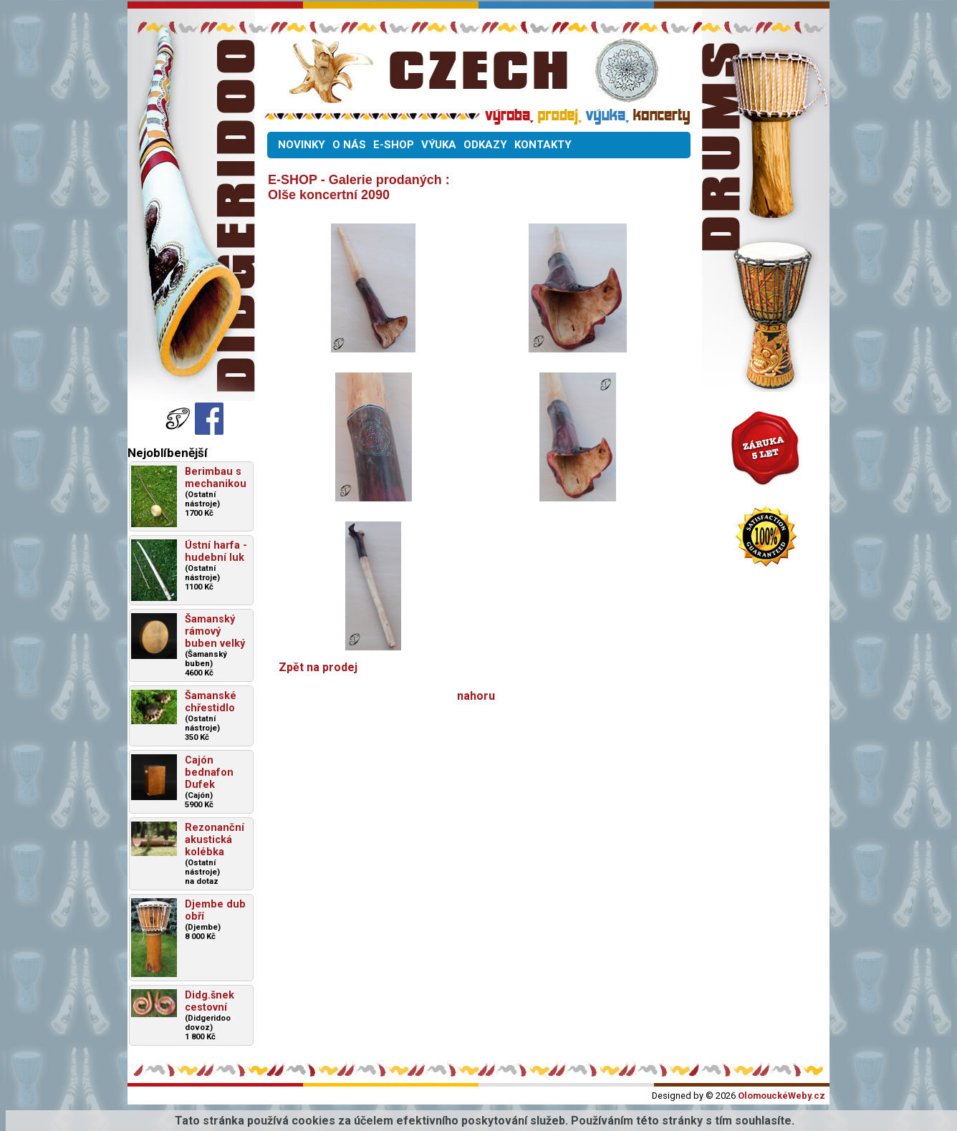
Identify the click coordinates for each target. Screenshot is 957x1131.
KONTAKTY (543, 144)
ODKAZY (485, 144)
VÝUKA (438, 144)
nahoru (476, 696)
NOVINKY (301, 144)
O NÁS (349, 144)
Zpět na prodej (318, 667)
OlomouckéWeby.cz (781, 1095)
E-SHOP (393, 144)
